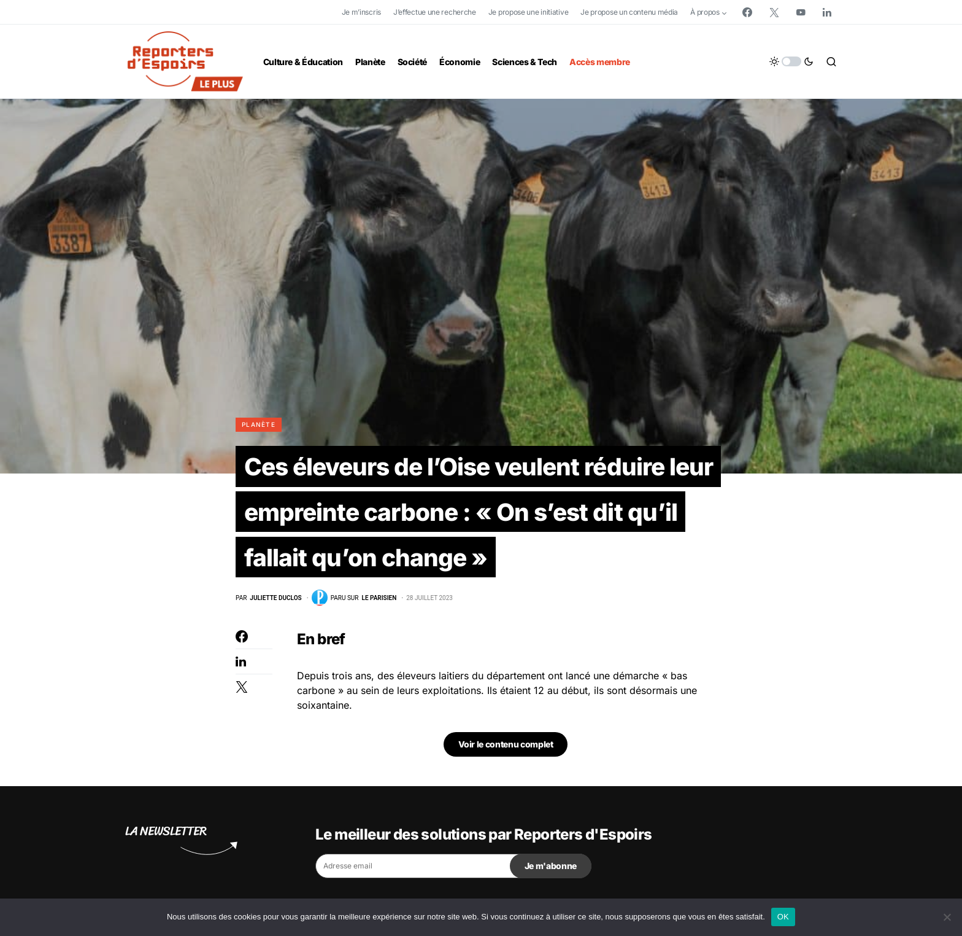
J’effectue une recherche (434, 12)
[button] (791, 61)
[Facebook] (747, 12)
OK (783, 916)
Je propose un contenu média (629, 12)
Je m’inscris (361, 12)
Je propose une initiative (528, 12)
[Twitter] (774, 12)
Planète (258, 424)
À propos (705, 12)
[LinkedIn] (827, 12)
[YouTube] (800, 12)
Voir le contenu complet (505, 748)
